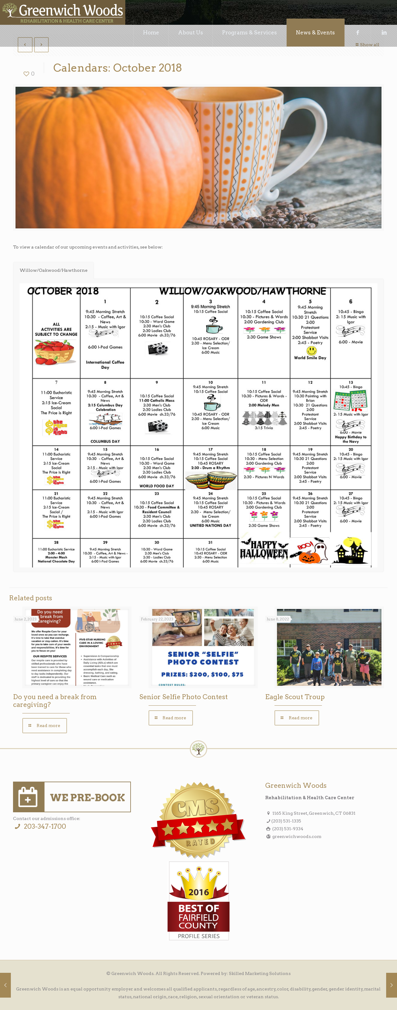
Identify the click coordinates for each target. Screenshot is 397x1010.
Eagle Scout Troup (295, 697)
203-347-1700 (39, 826)
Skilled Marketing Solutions (260, 973)
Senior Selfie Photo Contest (183, 697)
